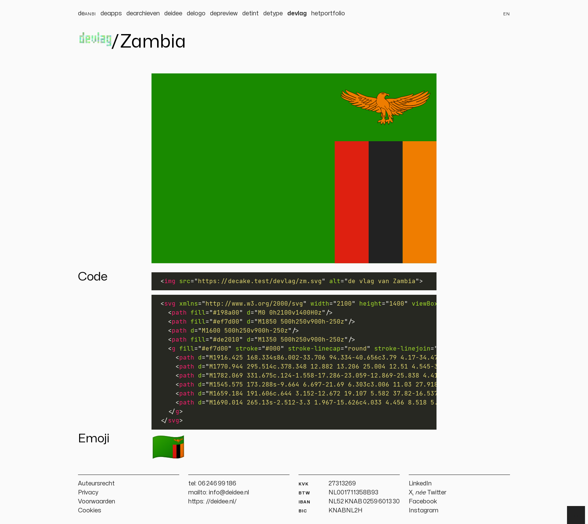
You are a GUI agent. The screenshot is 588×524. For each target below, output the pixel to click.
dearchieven (143, 13)
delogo (196, 13)
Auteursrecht (96, 484)
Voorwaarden (96, 502)
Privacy (88, 493)
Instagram (423, 511)
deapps (111, 13)
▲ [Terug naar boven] (576, 515)
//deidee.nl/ (221, 502)
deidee (173, 13)
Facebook (423, 502)
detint (250, 13)
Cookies (89, 511)
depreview (224, 13)
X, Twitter (427, 493)
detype (273, 13)
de (87, 13)
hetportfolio (328, 13)
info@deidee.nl (229, 493)
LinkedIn (420, 484)
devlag (297, 13)
